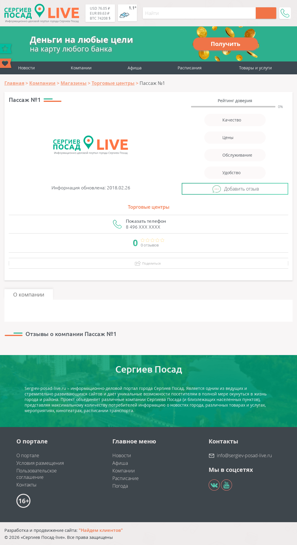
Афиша (135, 68)
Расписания (190, 68)
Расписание (125, 478)
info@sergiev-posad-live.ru (244, 455)
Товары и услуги (255, 68)
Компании (81, 68)
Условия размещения (40, 463)
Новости (26, 68)
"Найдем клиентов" (101, 530)
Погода (120, 486)
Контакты (26, 484)
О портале (27, 455)
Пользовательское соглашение (36, 473)
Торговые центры (148, 207)
